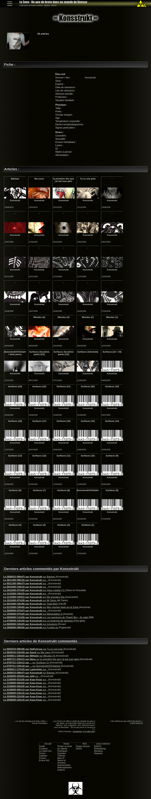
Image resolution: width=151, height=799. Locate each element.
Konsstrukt (15, 200)
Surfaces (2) (63, 525)
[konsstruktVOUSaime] (88, 490)
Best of (61, 758)
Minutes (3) (63, 317)
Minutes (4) (39, 317)
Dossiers (62, 753)
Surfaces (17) (39, 421)
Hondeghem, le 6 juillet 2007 (84, 731)
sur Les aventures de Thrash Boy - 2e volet (46, 617)
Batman (15, 178)
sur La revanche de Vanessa (38, 621)
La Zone (53, 2)
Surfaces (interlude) (87, 352)
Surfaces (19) (112, 386)
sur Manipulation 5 (33, 614)
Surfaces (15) (88, 421)
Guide (42, 746)
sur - (25, 580)
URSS (79, 748)
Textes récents (83, 746)
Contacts (43, 748)
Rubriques (62, 751)
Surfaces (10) (88, 455)
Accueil (48, 744)
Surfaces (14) (112, 421)
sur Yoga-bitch (30, 604)
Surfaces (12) (39, 455)
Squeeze (98, 753)
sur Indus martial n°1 (34, 590)
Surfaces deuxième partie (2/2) (39, 353)
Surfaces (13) (15, 455)
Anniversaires (64, 765)
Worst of (61, 760)
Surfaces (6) (63, 490)
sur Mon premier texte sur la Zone (41, 607)
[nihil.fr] (97, 746)
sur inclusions (30, 624)
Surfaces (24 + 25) (112, 352)
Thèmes (61, 756)
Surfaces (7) (39, 490)
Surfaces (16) (63, 421)
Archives (62, 763)
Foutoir (42, 758)
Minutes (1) (112, 317)
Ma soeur (39, 178)
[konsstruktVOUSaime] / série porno (15, 353)
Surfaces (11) (63, 455)
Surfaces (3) (39, 525)
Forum (42, 753)
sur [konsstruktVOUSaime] (32, 666)
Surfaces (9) (112, 455)
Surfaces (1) (87, 525)
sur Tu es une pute (33, 649)
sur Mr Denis (30, 600)
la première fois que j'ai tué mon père (63, 179)
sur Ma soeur (27, 652)
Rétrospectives (65, 767)
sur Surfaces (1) (26, 662)
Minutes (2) (88, 317)
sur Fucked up (30, 627)
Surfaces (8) (15, 490)
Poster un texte (65, 746)
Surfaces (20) (88, 386)
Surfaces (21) (63, 386)
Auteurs (61, 770)
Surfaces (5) (112, 490)
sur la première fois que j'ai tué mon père (41, 659)
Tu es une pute (88, 178)
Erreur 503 (44, 760)
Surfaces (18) (15, 421)
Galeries (43, 756)
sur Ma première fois (34, 597)
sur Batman (29, 576)
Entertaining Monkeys (100, 749)
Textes (66, 744)
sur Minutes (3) (29, 656)
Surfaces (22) (39, 386)
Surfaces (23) (15, 386)
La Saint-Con (45, 751)
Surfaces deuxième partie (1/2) (64, 353)
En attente (62, 748)
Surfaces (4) (15, 525)
